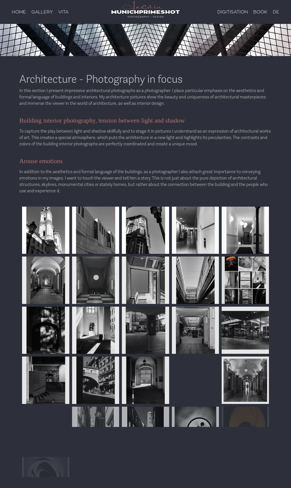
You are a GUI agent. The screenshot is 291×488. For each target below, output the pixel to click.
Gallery (42, 12)
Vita (63, 12)
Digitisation (232, 12)
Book (260, 12)
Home (19, 12)
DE (276, 12)
